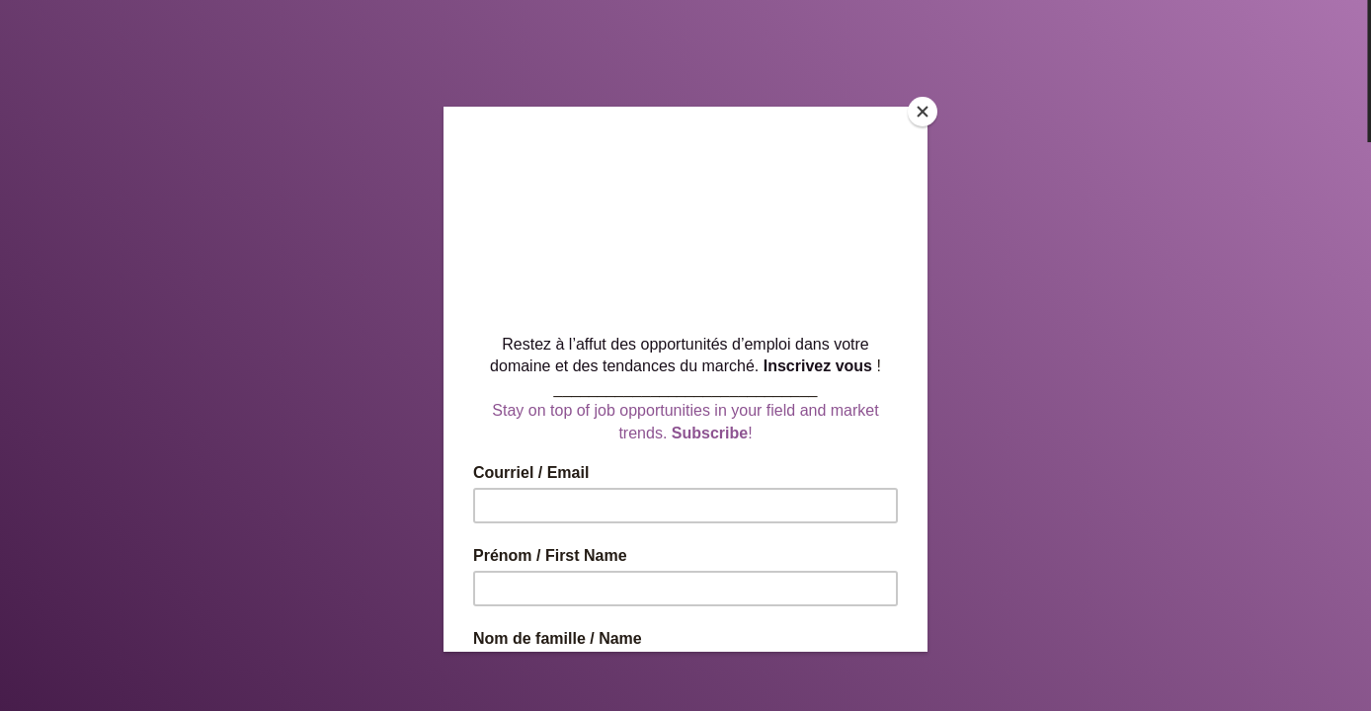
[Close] (922, 111)
